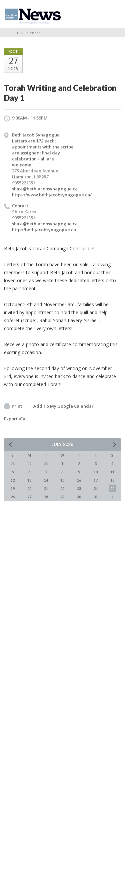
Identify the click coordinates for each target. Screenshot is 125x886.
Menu (113, 14)
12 (13, 480)
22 (62, 488)
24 (96, 488)
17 (96, 480)
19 (13, 488)
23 (79, 488)
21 (46, 488)
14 (46, 480)
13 (29, 480)
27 (29, 497)
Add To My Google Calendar (63, 406)
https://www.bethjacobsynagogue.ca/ (52, 195)
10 (96, 472)
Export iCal (15, 419)
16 (79, 480)
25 (112, 488)
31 (96, 497)
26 (13, 497)
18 (112, 480)
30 (79, 497)
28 (46, 497)
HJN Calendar (28, 32)
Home (6, 33)
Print (13, 406)
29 (62, 497)
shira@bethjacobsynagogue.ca (45, 189)
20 (29, 488)
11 (112, 472)
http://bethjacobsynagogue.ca (44, 230)
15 (62, 480)
